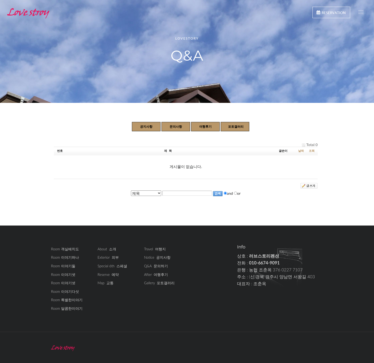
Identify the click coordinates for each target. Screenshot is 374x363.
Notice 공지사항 (157, 257)
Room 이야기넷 (63, 283)
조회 (312, 151)
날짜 (301, 151)
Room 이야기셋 (63, 274)
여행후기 (205, 126)
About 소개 (107, 249)
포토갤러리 (236, 126)
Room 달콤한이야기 (67, 308)
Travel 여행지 (155, 249)
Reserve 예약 (108, 274)
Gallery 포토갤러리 (159, 283)
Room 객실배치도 (65, 249)
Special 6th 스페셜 (112, 266)
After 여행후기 (156, 274)
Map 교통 (106, 283)
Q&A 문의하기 (156, 266)
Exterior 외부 (108, 257)
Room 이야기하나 (65, 257)
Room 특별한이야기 (67, 300)
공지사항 (146, 126)
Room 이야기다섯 (65, 291)
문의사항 (176, 126)
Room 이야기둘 (63, 266)
